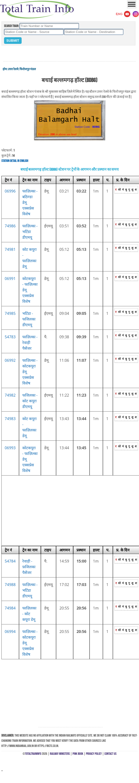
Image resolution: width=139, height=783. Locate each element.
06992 (10, 360)
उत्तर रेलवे (13, 69)
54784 (10, 561)
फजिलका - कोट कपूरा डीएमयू (30, 401)
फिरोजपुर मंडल (27, 69)
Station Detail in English (14, 161)
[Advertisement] (69, 53)
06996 (10, 191)
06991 (10, 278)
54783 (10, 336)
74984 (10, 608)
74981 (10, 249)
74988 (10, 584)
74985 (10, 313)
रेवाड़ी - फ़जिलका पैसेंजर (28, 567)
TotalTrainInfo (33, 754)
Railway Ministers (60, 754)
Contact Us (111, 754)
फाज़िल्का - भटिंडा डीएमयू (30, 231)
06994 (10, 631)
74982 (10, 395)
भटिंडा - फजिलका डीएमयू (28, 319)
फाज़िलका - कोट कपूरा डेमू (29, 613)
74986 (10, 226)
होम (5, 69)
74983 (10, 418)
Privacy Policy (94, 754)
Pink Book (77, 754)
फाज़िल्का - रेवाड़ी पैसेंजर (30, 342)
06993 (10, 447)
